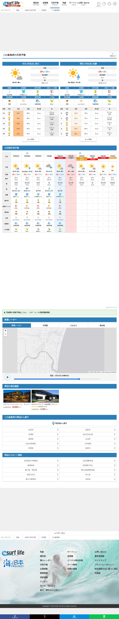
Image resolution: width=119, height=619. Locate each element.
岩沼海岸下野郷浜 (31, 461)
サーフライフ (6, 537)
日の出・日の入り (47, 586)
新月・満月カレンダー (49, 590)
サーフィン (73, 4)
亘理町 (31, 434)
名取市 (87, 430)
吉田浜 (87, 479)
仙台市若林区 (31, 444)
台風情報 (44, 569)
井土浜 (87, 474)
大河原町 (88, 444)
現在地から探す (61, 423)
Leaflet (91, 372)
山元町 (87, 439)
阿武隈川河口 (88, 465)
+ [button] (5, 331)
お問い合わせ (83, 4)
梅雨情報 (44, 573)
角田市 (87, 448)
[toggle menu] (115, 3)
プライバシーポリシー (104, 565)
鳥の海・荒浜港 (31, 470)
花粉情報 (44, 577)
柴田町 (31, 439)
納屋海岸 (31, 465)
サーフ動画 (72, 565)
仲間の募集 (72, 569)
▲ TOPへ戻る (59, 533)
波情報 (45, 4)
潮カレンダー (46, 560)
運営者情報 (99, 556)
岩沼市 (31, 430)
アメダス (44, 582)
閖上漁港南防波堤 (88, 470)
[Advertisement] (59, 32)
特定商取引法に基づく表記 (106, 569)
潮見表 (36, 4)
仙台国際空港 (88, 461)
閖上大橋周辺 (31, 479)
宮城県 (43, 537)
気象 (64, 4)
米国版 (97, 573)
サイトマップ (100, 560)
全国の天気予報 (30, 537)
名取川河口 (31, 474)
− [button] (5, 334)
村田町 (31, 448)
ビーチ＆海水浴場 (75, 560)
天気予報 (55, 4)
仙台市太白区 (88, 434)
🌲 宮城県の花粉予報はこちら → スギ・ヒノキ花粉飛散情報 (27, 312)
